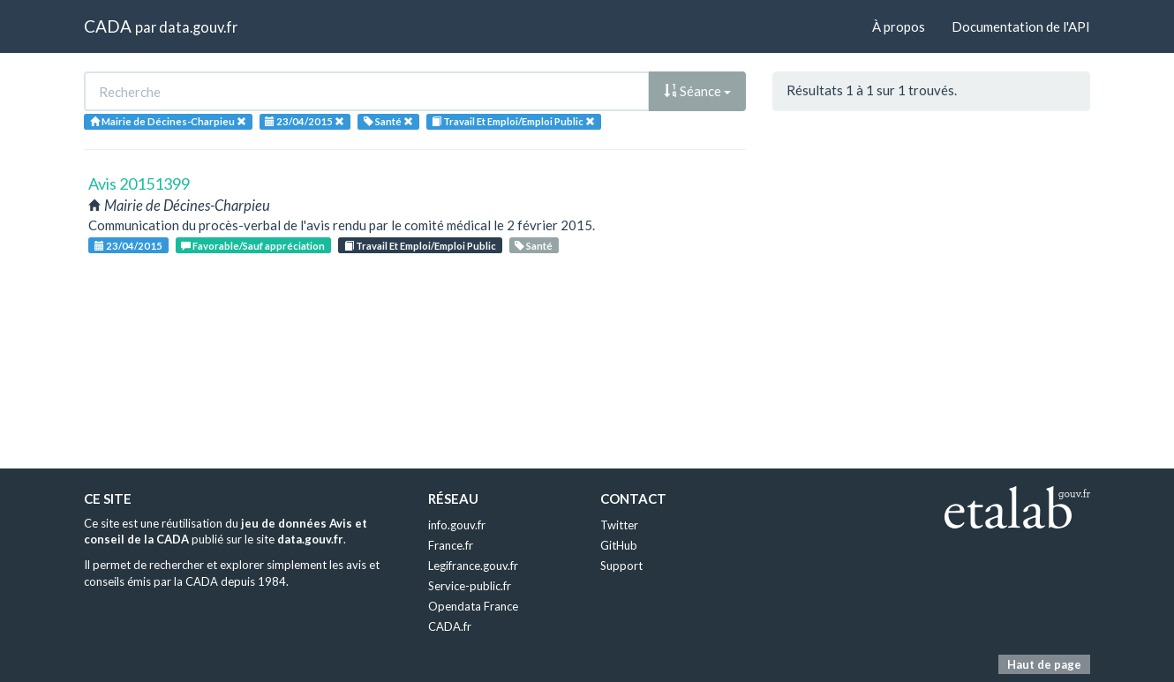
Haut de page (1044, 664)
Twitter (619, 525)
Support (621, 565)
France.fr (450, 545)
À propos (898, 26)
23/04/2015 (128, 245)
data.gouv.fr (198, 27)
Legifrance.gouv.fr (473, 565)
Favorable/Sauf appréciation (253, 245)
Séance (697, 91)
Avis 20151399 (139, 183)
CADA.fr (449, 626)
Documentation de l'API (1021, 26)
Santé (534, 245)
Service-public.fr (469, 586)
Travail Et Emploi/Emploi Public (420, 245)
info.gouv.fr (456, 525)
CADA (108, 26)
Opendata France (473, 606)
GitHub (618, 545)
